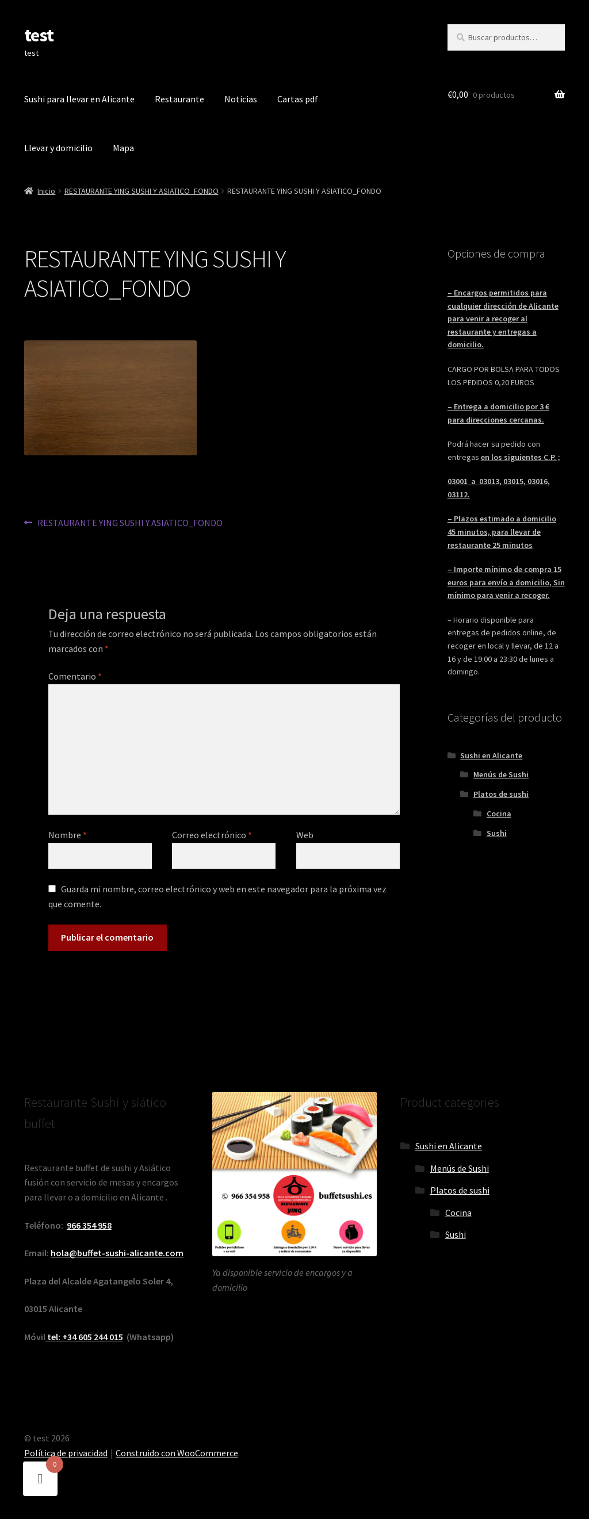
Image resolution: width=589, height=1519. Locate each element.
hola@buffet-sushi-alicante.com (117, 1253)
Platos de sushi (501, 794)
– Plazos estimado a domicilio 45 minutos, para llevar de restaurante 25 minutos (502, 531)
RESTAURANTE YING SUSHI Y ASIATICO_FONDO (141, 191)
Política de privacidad (66, 1453)
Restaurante (179, 99)
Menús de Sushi (501, 774)
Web (304, 835)
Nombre (67, 835)
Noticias (240, 99)
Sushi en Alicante (491, 755)
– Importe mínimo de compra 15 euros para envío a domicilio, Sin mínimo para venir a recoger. (506, 582)
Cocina (499, 813)
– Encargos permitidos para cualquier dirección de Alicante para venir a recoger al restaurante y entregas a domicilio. (503, 318)
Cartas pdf (297, 99)
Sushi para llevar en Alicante (79, 99)
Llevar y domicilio (58, 148)
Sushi (497, 833)
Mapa (123, 148)
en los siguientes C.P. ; (520, 457)
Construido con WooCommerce (177, 1453)
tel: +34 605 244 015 (84, 1336)
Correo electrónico (212, 835)
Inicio (46, 191)
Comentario (75, 676)
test (38, 35)
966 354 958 (89, 1225)
